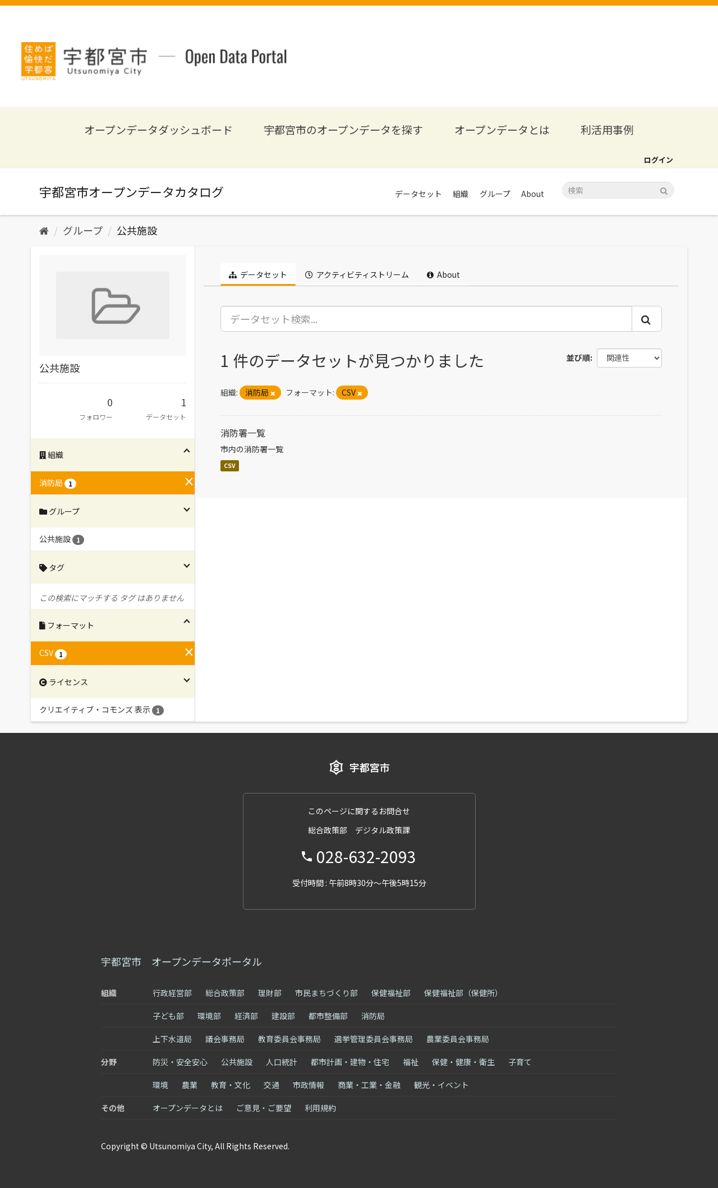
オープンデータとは (502, 129)
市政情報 (308, 1084)
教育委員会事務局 (289, 1038)
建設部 (283, 1015)
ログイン (658, 159)
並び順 (578, 357)
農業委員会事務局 (457, 1038)
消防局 (373, 1015)
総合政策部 (225, 992)
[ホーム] (44, 230)
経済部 (246, 1015)
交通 (271, 1084)
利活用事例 (607, 129)
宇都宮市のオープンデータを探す (343, 129)
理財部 (270, 992)
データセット (418, 193)
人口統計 (281, 1061)
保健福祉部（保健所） (463, 992)
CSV (230, 465)
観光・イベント (441, 1084)
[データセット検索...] (426, 319)
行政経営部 (172, 992)
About (532, 193)
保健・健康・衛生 (463, 1061)
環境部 (209, 1015)
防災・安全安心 (180, 1061)
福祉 (410, 1061)
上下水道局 (172, 1038)
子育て (520, 1061)
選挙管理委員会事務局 (373, 1038)
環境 (160, 1084)
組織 (460, 193)
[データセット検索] (618, 190)
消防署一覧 (242, 432)
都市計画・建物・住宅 (350, 1061)
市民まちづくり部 (326, 992)
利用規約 (320, 1107)
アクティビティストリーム (357, 274)
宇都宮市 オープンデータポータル (181, 961)
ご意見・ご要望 (263, 1107)
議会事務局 (225, 1038)
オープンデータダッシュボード (158, 129)
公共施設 (137, 230)
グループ (495, 193)
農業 (189, 1084)
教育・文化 (230, 1084)
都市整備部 (328, 1015)
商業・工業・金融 (369, 1084)
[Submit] (664, 189)
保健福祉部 (391, 992)
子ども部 (168, 1015)
